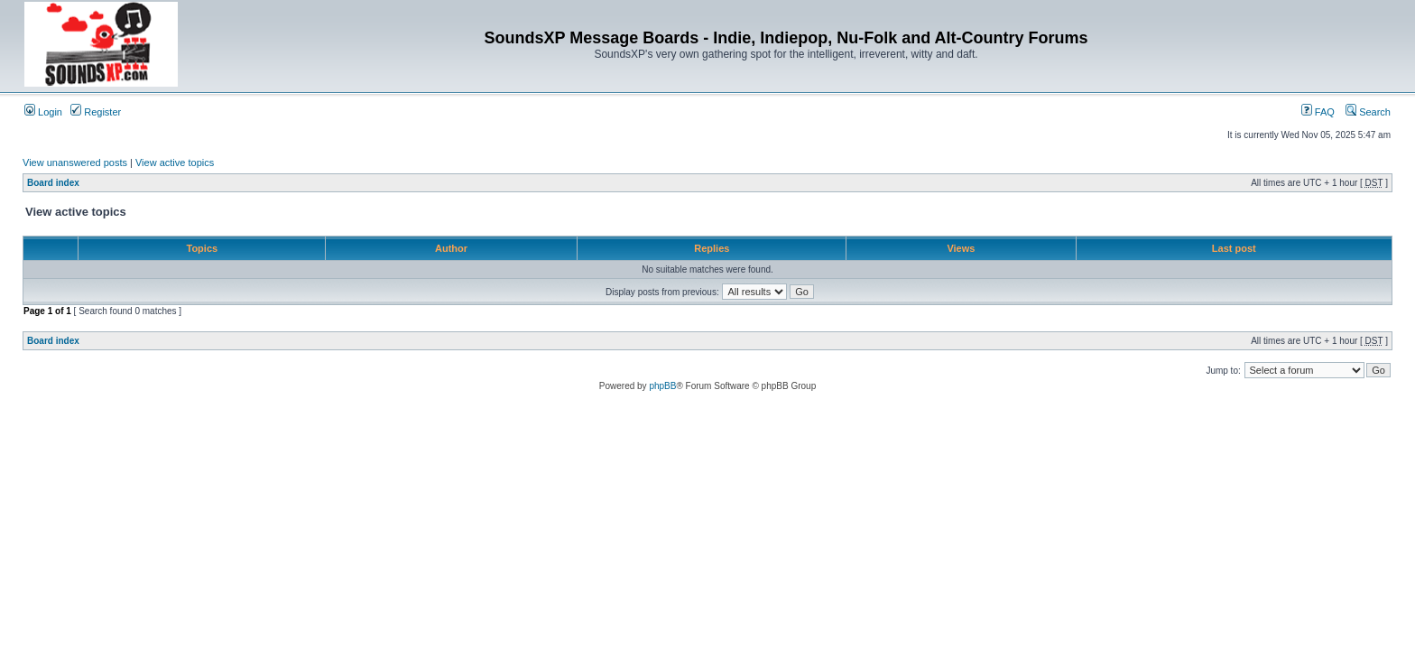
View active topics (174, 162)
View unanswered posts (75, 162)
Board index (53, 183)
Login (43, 112)
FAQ (1318, 112)
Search (1368, 112)
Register (95, 112)
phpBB (662, 386)
